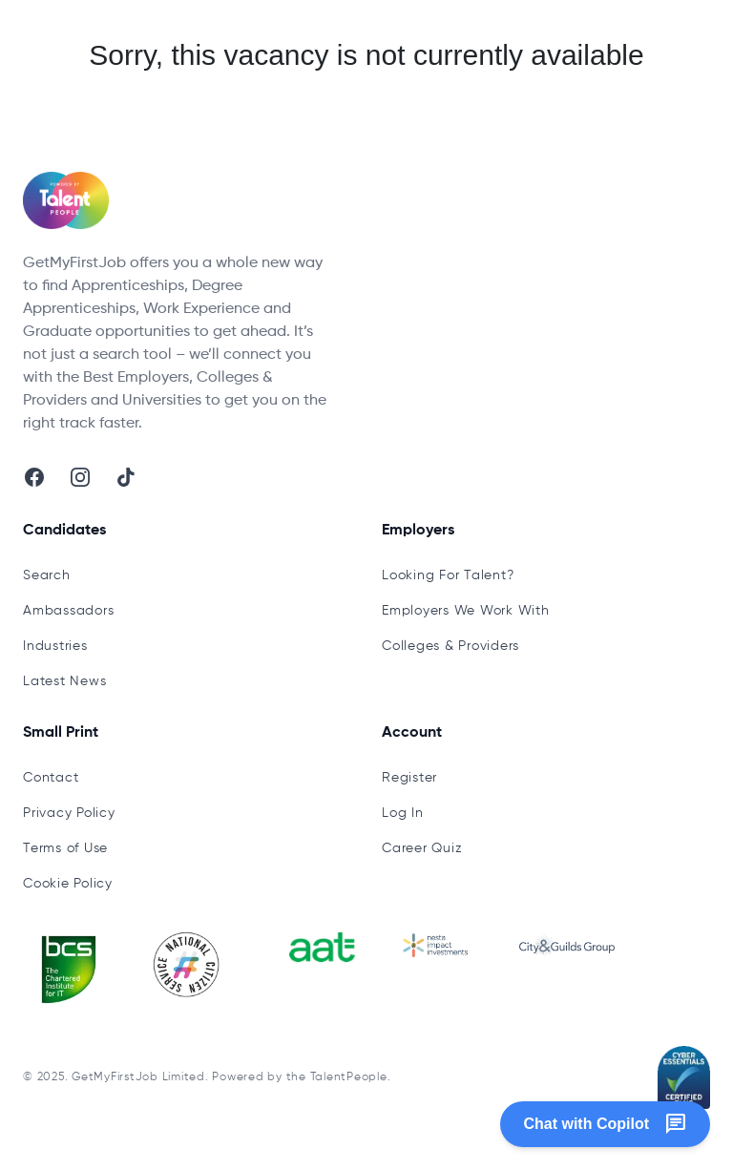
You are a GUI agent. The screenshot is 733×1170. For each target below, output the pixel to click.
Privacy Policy (69, 813)
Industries (55, 646)
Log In (403, 813)
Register (409, 777)
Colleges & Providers (450, 646)
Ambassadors (68, 610)
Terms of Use (65, 848)
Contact (50, 777)
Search (47, 575)
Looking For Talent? (447, 575)
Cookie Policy (68, 883)
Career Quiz (422, 848)
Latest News (64, 681)
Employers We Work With (466, 610)
